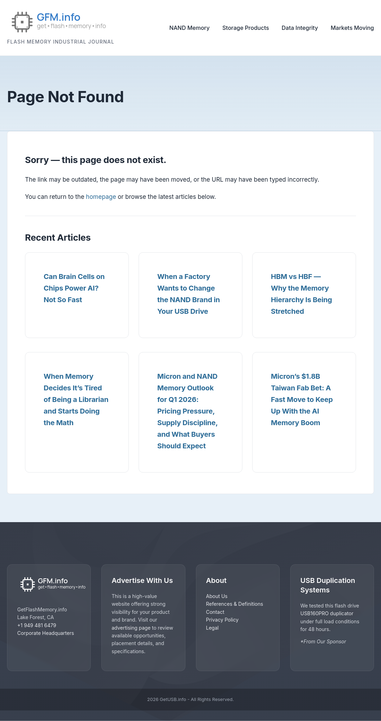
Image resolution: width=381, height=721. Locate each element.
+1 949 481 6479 (36, 625)
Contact (215, 612)
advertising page (131, 628)
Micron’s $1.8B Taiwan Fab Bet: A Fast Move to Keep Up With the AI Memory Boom (302, 399)
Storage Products (245, 27)
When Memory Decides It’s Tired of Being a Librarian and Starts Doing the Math (76, 399)
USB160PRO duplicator (327, 613)
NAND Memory (189, 27)
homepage (101, 196)
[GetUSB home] (49, 585)
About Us (217, 596)
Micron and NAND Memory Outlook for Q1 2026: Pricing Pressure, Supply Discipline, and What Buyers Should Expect (187, 411)
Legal (212, 628)
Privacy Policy (222, 620)
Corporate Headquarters (45, 633)
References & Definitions (234, 604)
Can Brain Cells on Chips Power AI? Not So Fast (74, 288)
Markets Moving (352, 27)
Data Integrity (300, 27)
